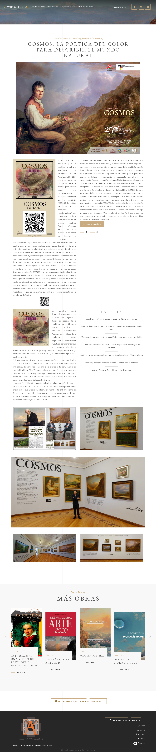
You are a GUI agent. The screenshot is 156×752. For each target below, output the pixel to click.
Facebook (141, 730)
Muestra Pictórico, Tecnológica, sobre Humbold (111, 370)
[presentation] (6, 637)
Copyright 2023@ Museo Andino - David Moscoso (31, 745)
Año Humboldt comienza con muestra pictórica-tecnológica (111, 319)
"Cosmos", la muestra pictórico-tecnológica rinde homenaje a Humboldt (111, 337)
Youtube (141, 738)
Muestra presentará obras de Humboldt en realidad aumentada (111, 363)
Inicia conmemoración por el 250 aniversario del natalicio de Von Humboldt (111, 355)
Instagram (140, 734)
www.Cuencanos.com (86, 750)
